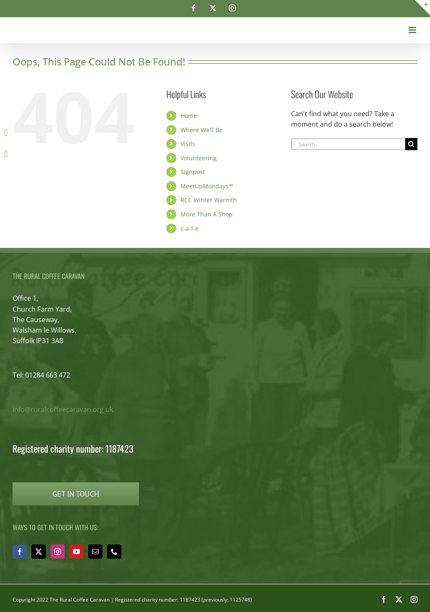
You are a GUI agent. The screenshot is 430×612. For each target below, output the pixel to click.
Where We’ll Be (202, 130)
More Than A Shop (207, 214)
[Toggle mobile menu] (413, 30)
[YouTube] (76, 551)
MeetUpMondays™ (207, 186)
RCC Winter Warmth (209, 200)
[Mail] (95, 551)
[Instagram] (57, 551)
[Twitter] (38, 551)
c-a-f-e (190, 228)
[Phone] (114, 551)
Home (189, 116)
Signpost (193, 172)
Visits (188, 144)
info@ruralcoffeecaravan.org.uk (63, 409)
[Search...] (348, 144)
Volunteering (199, 158)
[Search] (411, 144)
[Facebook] (20, 551)
